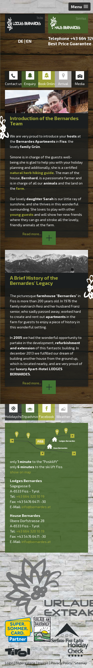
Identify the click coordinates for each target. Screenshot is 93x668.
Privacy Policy (61, 663)
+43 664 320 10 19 (30, 496)
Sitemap (80, 663)
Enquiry (30, 84)
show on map (20, 472)
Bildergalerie (25, 663)
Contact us (13, 84)
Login (9, 663)
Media (80, 84)
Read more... (39, 234)
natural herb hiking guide (32, 173)
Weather (63, 416)
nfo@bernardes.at (36, 507)
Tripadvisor (30, 416)
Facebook (46, 416)
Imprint (43, 663)
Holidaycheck (13, 416)
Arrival (63, 84)
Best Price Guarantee (69, 43)
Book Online (46, 84)
